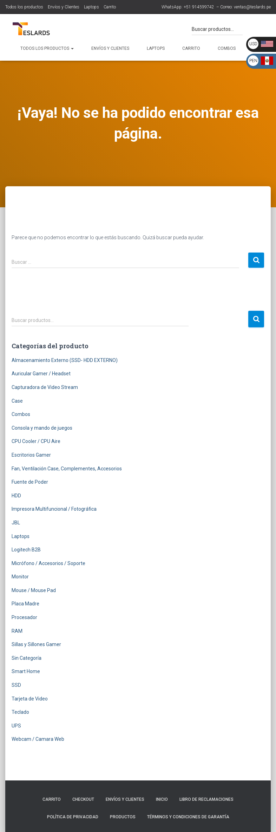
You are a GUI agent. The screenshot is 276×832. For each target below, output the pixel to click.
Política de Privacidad (72, 816)
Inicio (162, 799)
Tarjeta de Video (30, 699)
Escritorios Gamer (31, 455)
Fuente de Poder (30, 482)
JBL (16, 522)
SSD (16, 685)
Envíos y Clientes (63, 7)
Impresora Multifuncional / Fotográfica (54, 509)
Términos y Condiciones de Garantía (188, 816)
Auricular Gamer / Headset (41, 373)
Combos (227, 48)
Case (17, 401)
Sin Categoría (26, 658)
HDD (16, 495)
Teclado (20, 712)
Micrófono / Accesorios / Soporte (48, 563)
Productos (123, 816)
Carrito (110, 7)
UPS (16, 726)
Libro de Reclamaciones (206, 799)
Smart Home (26, 671)
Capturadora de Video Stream (45, 387)
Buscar (256, 319)
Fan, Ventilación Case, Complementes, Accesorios (67, 468)
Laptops (91, 7)
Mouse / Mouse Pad (34, 590)
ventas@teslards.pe (252, 7)
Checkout (83, 799)
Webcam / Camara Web (38, 739)
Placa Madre (25, 603)
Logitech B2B (26, 549)
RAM (17, 631)
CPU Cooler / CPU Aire (36, 441)
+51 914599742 (199, 7)
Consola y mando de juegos (42, 428)
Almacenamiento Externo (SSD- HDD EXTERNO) (65, 360)
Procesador (24, 617)
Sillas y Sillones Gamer (36, 644)
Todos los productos (24, 7)
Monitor (20, 576)
